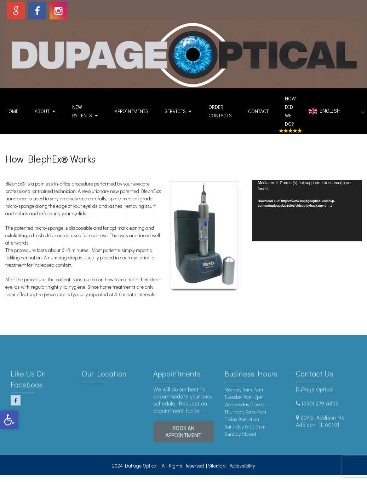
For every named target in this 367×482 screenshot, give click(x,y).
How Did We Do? (290, 111)
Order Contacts (220, 111)
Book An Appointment (183, 439)
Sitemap (216, 465)
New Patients (82, 111)
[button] (9, 420)
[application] (307, 210)
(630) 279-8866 (320, 411)
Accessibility (242, 465)
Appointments (131, 111)
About (42, 111)
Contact (258, 111)
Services (175, 111)
